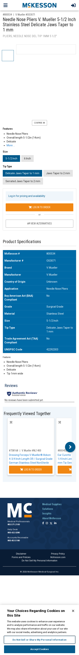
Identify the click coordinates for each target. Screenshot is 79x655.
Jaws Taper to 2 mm (58, 173)
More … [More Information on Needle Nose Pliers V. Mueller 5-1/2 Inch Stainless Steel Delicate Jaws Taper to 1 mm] (11, 145)
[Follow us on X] (51, 523)
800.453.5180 (14, 540)
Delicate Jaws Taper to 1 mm (22, 173)
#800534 (7, 14)
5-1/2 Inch (11, 158)
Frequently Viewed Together (27, 413)
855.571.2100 (14, 524)
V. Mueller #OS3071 (25, 14)
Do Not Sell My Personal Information (39, 560)
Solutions (47, 508)
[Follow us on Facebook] (43, 523)
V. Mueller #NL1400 (31, 450)
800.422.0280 (14, 532)
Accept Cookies (39, 649)
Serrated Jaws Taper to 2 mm (23, 181)
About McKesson (51, 518)
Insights (46, 513)
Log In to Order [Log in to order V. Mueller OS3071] (39, 207)
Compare (39, 123)
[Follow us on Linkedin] (55, 523)
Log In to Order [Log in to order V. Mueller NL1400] (31, 469)
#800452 (62, 450)
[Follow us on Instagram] (47, 523)
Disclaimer (21, 553)
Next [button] (70, 447)
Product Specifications (22, 241)
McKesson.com (57, 557)
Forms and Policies (21, 557)
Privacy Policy (58, 553)
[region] (39, 630)
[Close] (73, 611)
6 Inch (27, 158)
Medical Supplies (52, 504)
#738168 (13, 450)
